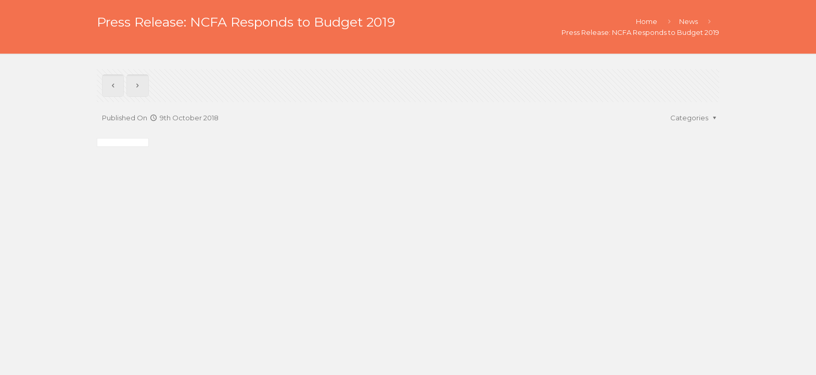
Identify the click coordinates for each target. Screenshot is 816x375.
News (688, 21)
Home (646, 21)
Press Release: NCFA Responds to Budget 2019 (640, 32)
